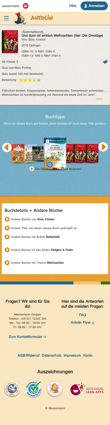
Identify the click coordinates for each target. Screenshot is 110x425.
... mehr (98, 99)
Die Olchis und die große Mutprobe (58, 169)
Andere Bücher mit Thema (37, 262)
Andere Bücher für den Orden (42, 250)
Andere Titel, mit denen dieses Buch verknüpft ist (44, 228)
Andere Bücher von (32, 219)
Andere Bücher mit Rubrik (35, 237)
